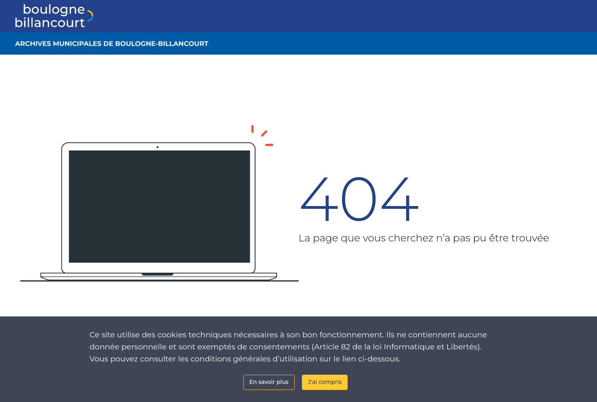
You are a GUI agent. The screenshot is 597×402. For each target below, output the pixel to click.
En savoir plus (269, 382)
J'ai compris (325, 382)
